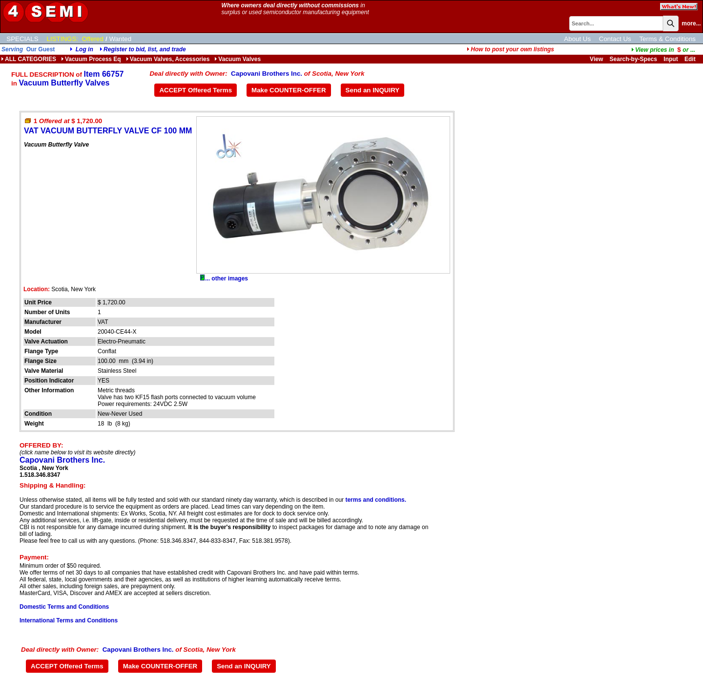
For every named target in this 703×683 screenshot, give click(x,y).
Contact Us (615, 39)
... (663, 49)
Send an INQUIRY (373, 90)
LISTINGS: (62, 39)
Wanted (120, 39)
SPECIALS (22, 39)
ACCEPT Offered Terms (195, 90)
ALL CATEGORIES (28, 59)
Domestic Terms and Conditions (64, 606)
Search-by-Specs (633, 59)
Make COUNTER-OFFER (288, 90)
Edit (690, 59)
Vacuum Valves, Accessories (168, 59)
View (596, 59)
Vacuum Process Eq (91, 59)
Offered (92, 39)
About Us (577, 39)
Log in (84, 49)
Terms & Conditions (667, 39)
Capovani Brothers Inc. (266, 73)
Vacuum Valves (237, 59)
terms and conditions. (375, 499)
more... (691, 23)
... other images (224, 278)
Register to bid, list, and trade (144, 49)
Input (670, 59)
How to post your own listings (510, 49)
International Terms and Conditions (69, 620)
